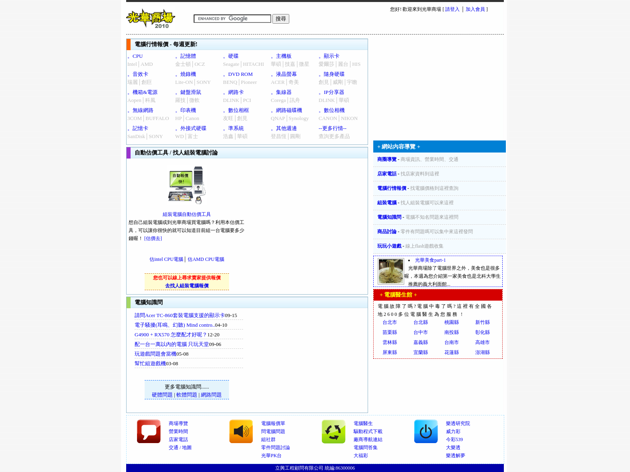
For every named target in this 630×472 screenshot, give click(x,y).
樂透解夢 (455, 455)
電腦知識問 (389, 217)
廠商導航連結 (368, 439)
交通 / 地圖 (180, 447)
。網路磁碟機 (286, 110)
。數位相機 (332, 110)
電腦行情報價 (391, 188)
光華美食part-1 (430, 260)
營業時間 (178, 431)
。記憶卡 (137, 128)
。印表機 (185, 110)
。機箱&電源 (142, 92)
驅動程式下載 (368, 431)
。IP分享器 (331, 92)
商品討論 (387, 231)
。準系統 (233, 128)
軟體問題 (186, 395)
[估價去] (153, 238)
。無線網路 (140, 110)
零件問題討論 (275, 447)
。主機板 (281, 56)
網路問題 (211, 395)
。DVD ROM (238, 74)
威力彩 (453, 431)
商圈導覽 (387, 159)
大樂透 (453, 447)
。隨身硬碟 (332, 74)
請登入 (452, 9)
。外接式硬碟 (191, 128)
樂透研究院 (458, 423)
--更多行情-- (332, 128)
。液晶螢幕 (284, 74)
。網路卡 (233, 92)
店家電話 (387, 174)
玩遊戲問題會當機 (155, 354)
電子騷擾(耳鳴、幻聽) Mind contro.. (175, 325)
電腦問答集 (366, 447)
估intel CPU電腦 (166, 259)
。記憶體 (185, 56)
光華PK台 (271, 455)
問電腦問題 (273, 431)
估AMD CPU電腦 (206, 259)
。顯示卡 (329, 56)
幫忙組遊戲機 (150, 363)
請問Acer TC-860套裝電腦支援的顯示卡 (180, 315)
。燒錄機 (185, 74)
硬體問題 (162, 395)
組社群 (268, 439)
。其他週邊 (284, 128)
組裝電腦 (387, 202)
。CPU (135, 56)
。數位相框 (236, 110)
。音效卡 (137, 74)
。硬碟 (231, 56)
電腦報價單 (273, 423)
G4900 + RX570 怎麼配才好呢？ (171, 335)
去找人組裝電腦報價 (187, 286)
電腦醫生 (363, 423)
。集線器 (281, 92)
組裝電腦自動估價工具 (187, 214)
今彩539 (454, 439)
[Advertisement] (311, 360)
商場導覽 (178, 423)
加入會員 (475, 9)
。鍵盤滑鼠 (188, 92)
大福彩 (361, 455)
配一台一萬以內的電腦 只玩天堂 (172, 344)
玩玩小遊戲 (389, 246)
